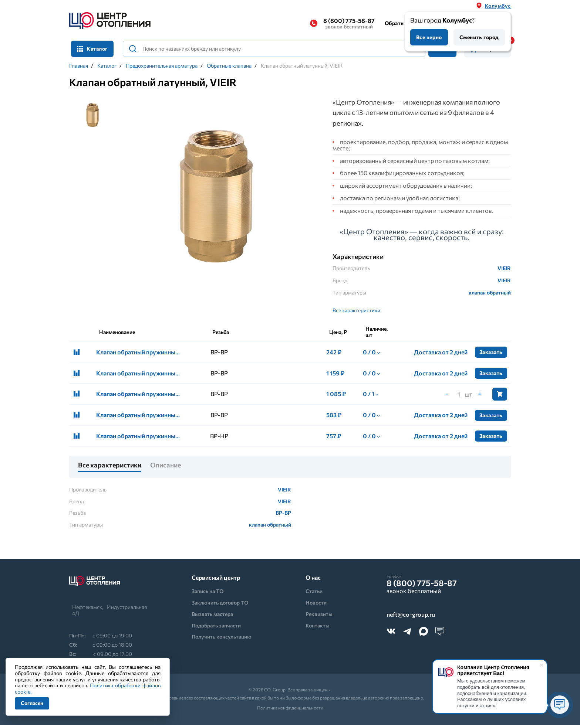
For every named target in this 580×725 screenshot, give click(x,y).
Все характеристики (356, 310)
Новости (316, 602)
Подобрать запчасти (216, 625)
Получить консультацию (222, 636)
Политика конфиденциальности (290, 707)
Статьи (314, 591)
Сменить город (479, 37)
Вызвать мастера (212, 614)
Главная (78, 66)
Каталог (92, 48)
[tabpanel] (219, 197)
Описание (165, 465)
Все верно (429, 37)
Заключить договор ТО (220, 602)
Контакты (318, 625)
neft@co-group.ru (411, 615)
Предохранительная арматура (162, 66)
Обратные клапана (229, 66)
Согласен (32, 703)
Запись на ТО (207, 591)
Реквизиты (319, 614)
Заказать (491, 352)
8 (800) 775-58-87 (349, 23)
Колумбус (498, 6)
